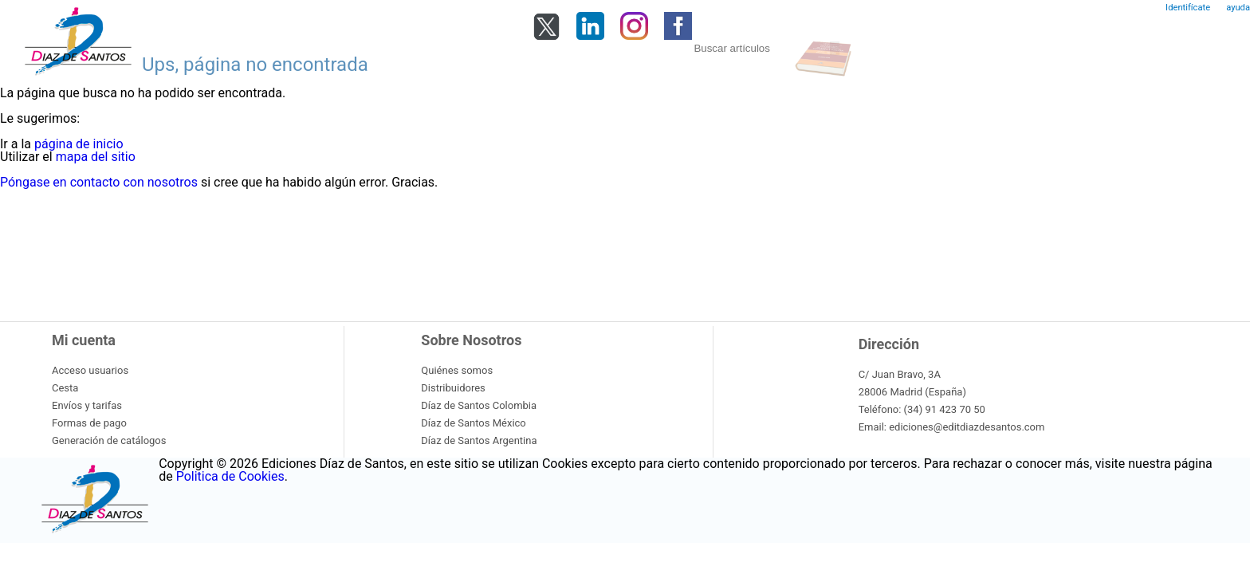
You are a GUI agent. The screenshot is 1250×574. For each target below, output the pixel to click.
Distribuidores (453, 388)
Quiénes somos (457, 370)
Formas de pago (89, 423)
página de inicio (79, 143)
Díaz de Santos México (473, 423)
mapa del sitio (96, 156)
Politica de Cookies (230, 476)
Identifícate (1187, 7)
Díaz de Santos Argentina (479, 440)
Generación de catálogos (109, 440)
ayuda (1238, 7)
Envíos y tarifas (87, 405)
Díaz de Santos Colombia (479, 405)
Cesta (65, 388)
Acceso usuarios (90, 370)
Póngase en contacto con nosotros (99, 182)
